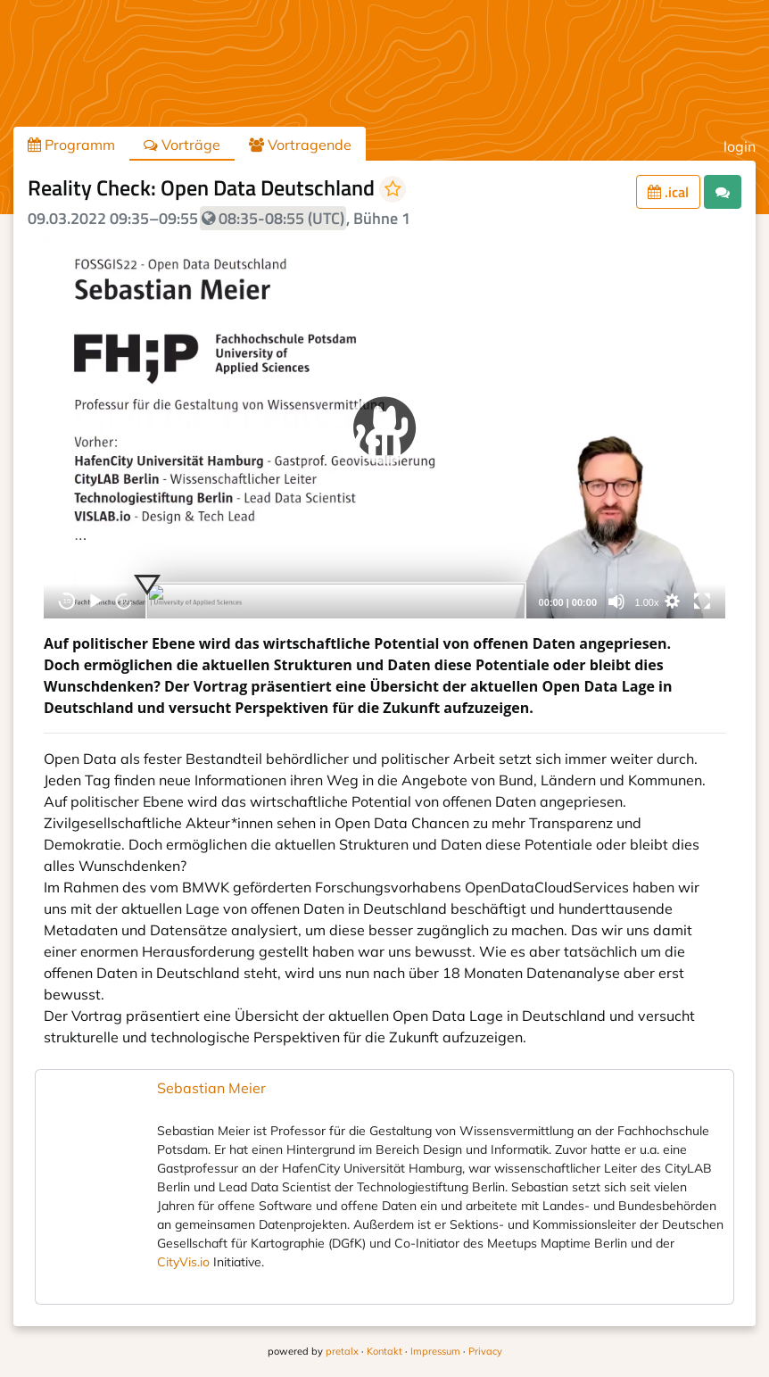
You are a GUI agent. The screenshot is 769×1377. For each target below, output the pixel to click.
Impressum (435, 1351)
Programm (71, 144)
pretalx (342, 1351)
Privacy (485, 1351)
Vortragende (300, 144)
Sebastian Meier (211, 1088)
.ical (668, 192)
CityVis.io (183, 1262)
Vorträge (182, 144)
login (740, 146)
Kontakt (384, 1351)
